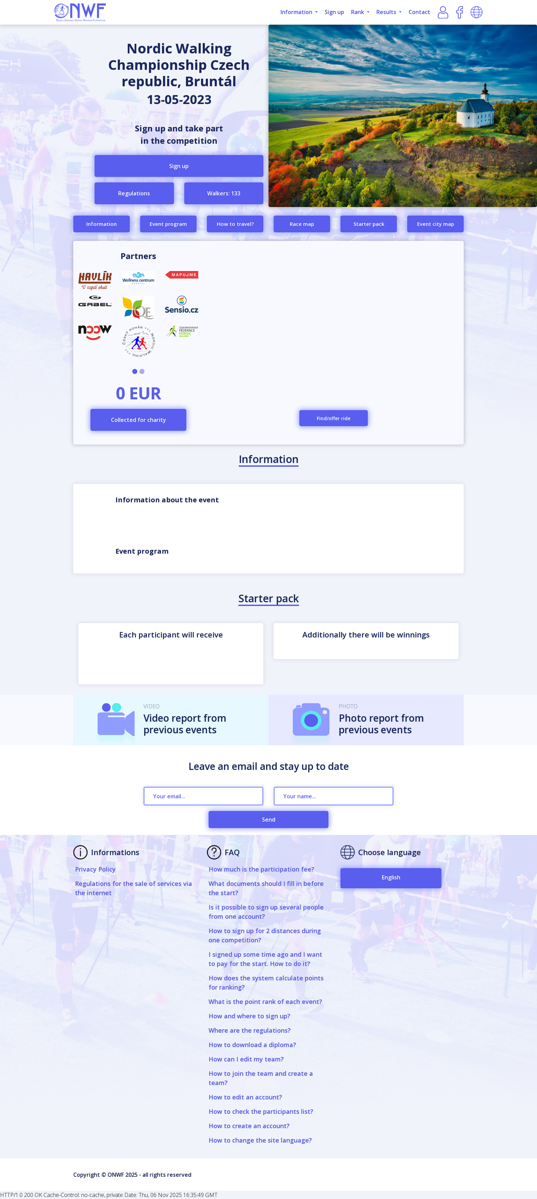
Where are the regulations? (250, 1030)
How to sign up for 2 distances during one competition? (265, 935)
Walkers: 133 (223, 193)
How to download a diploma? (252, 1045)
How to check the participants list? (261, 1111)
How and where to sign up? (249, 1016)
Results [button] (387, 12)
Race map (302, 223)
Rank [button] (358, 12)
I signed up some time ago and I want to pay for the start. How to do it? (265, 959)
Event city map (435, 223)
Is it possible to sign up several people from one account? (266, 911)
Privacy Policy (95, 869)
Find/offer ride (333, 418)
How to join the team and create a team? (261, 1078)
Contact (419, 12)
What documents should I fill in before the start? (266, 888)
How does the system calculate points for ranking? (266, 982)
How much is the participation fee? (261, 869)
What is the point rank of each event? (265, 1001)
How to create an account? (249, 1126)
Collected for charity (138, 420)
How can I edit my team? (246, 1059)
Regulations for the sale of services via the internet (133, 888)
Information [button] (297, 12)
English (391, 877)
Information (101, 223)
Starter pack (368, 223)
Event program (168, 223)
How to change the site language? (260, 1140)
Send (268, 819)
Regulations (134, 193)
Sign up (334, 12)
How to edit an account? (245, 1097)
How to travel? (235, 223)
